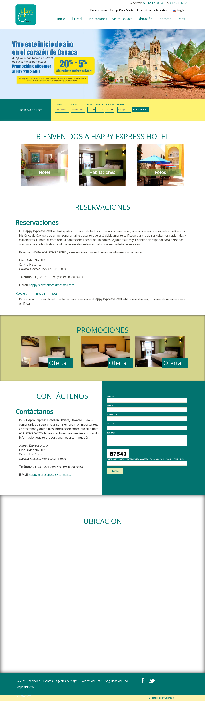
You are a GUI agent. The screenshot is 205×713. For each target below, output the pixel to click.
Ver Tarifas (153, 109)
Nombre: (111, 396)
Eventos (48, 681)
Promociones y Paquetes (152, 10)
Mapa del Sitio (139, 681)
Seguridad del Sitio (116, 681)
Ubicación (145, 19)
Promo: (131, 105)
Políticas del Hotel (91, 681)
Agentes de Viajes (66, 681)
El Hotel (76, 19)
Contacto (164, 19)
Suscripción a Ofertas (122, 10)
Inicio (61, 19)
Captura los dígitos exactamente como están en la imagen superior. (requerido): (145, 459)
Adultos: (108, 105)
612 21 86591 (179, 3)
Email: (110, 406)
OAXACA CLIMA (24, 689)
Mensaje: (111, 433)
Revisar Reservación (28, 681)
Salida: (77, 105)
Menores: (118, 105)
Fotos (181, 19)
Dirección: (112, 415)
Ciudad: (110, 424)
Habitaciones (97, 19)
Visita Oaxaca (122, 19)
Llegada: (59, 105)
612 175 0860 (153, 3)
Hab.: (95, 105)
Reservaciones (98, 10)
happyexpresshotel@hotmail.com (51, 285)
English (179, 10)
